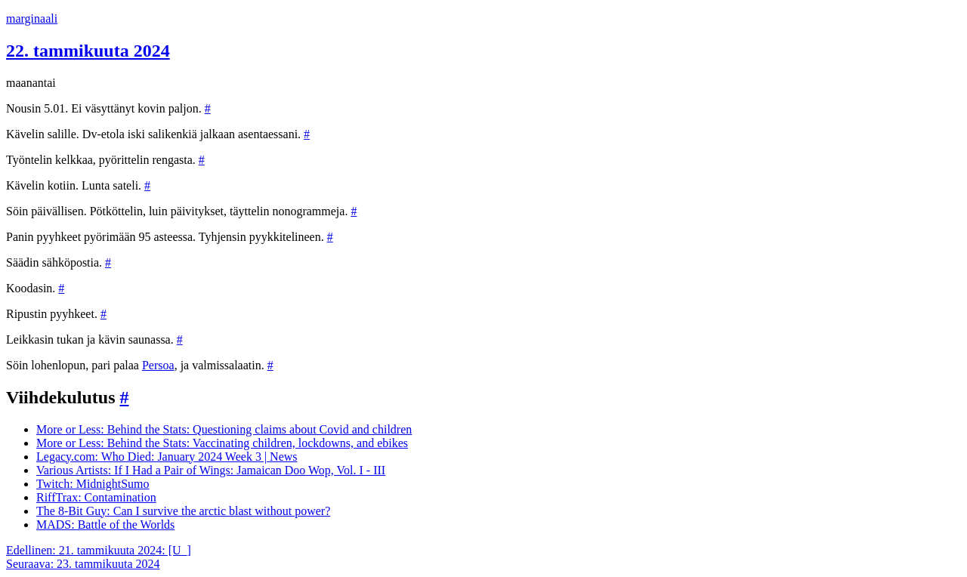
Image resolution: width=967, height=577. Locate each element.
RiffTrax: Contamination (96, 497)
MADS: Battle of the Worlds (105, 524)
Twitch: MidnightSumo (93, 483)
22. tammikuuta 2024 (88, 50)
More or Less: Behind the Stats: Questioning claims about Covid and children (224, 429)
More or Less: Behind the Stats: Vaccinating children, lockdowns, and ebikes (222, 443)
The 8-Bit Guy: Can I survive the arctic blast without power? (183, 510)
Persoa (158, 365)
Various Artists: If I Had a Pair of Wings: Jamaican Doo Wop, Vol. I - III (210, 470)
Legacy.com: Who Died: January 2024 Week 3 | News (167, 456)
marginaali (31, 18)
